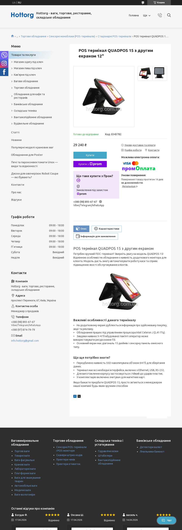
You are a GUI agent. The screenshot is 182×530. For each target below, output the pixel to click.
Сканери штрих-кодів (69, 455)
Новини (16, 139)
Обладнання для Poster (27, 154)
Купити (90, 155)
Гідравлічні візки (108, 451)
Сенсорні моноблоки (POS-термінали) (72, 36)
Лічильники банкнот (152, 451)
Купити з (90, 164)
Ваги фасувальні (24, 460)
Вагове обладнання (26, 81)
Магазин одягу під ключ (28, 61)
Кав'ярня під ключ (25, 74)
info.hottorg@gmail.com (25, 340)
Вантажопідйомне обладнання (33, 117)
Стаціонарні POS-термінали (114, 36)
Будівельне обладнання (29, 123)
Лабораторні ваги (25, 468)
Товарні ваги (22, 455)
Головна (134, 15)
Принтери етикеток (68, 463)
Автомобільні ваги (25, 485)
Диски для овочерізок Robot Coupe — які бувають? (34, 175)
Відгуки (16, 199)
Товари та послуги (23, 54)
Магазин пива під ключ (28, 68)
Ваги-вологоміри (24, 494)
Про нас (16, 192)
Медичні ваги (22, 490)
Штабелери (105, 455)
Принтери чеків (65, 459)
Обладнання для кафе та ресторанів (29, 96)
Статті (15, 132)
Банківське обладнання (28, 104)
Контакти (17, 184)
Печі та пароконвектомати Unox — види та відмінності (34, 164)
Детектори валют (151, 447)
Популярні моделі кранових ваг (32, 147)
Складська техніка (25, 110)
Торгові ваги (22, 451)
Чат (167, 520)
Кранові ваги (22, 464)
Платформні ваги (24, 473)
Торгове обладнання (33, 36)
